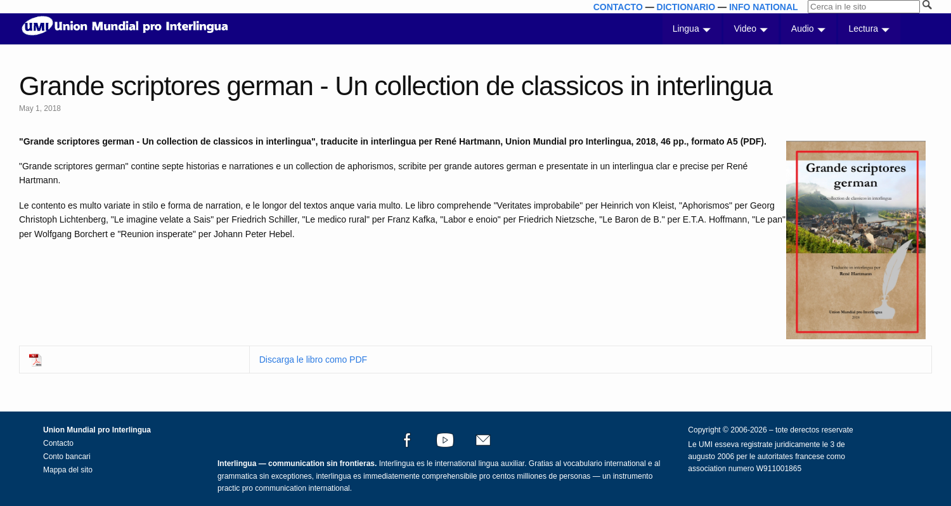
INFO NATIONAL (763, 7)
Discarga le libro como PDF (313, 359)
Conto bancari (67, 456)
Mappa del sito (68, 469)
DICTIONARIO (686, 7)
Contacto (58, 443)
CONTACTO (618, 7)
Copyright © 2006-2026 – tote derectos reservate (770, 429)
